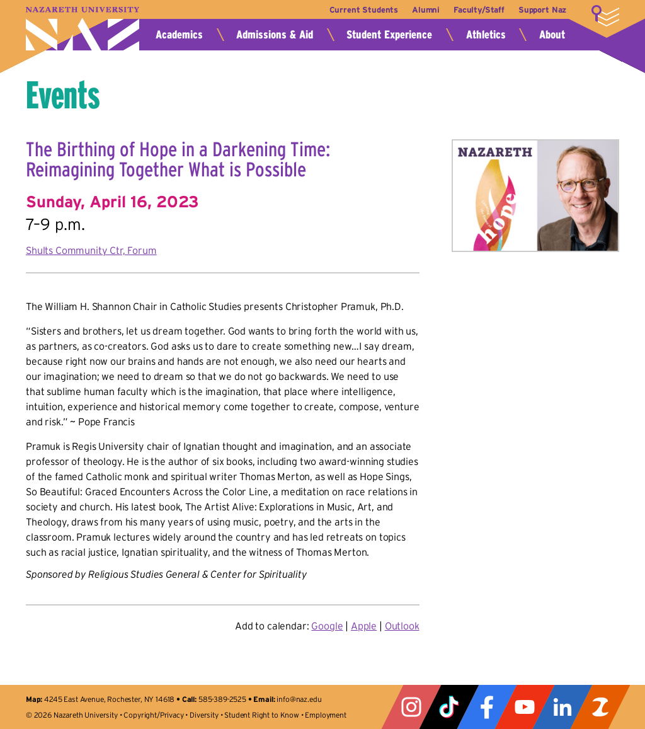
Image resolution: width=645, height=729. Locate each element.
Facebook (486, 707)
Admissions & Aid (274, 34)
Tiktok (449, 707)
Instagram (411, 707)
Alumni (423, 9)
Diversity (204, 715)
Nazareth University (82, 28)
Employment (325, 715)
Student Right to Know (261, 715)
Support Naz (542, 9)
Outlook (402, 625)
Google (327, 625)
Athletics (486, 34)
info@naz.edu (299, 699)
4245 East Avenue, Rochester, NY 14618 (109, 699)
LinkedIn (562, 707)
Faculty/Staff (477, 9)
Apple (364, 625)
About (552, 34)
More (605, 15)
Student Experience (389, 34)
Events (63, 95)
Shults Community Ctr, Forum (91, 250)
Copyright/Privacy (153, 715)
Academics (179, 34)
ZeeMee (600, 707)
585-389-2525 (222, 699)
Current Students (359, 9)
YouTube (524, 707)
